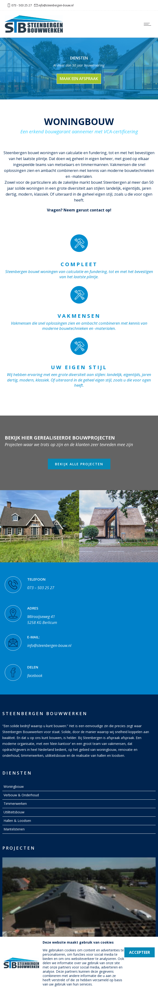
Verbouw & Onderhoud (21, 795)
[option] (39, 526)
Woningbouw (14, 786)
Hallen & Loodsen (17, 820)
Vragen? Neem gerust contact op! (79, 210)
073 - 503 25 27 (21, 5)
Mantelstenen (14, 829)
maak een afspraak (79, 78)
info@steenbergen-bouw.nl (55, 5)
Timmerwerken (15, 803)
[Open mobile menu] (148, 24)
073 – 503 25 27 (40, 585)
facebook (34, 673)
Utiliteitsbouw (14, 812)
